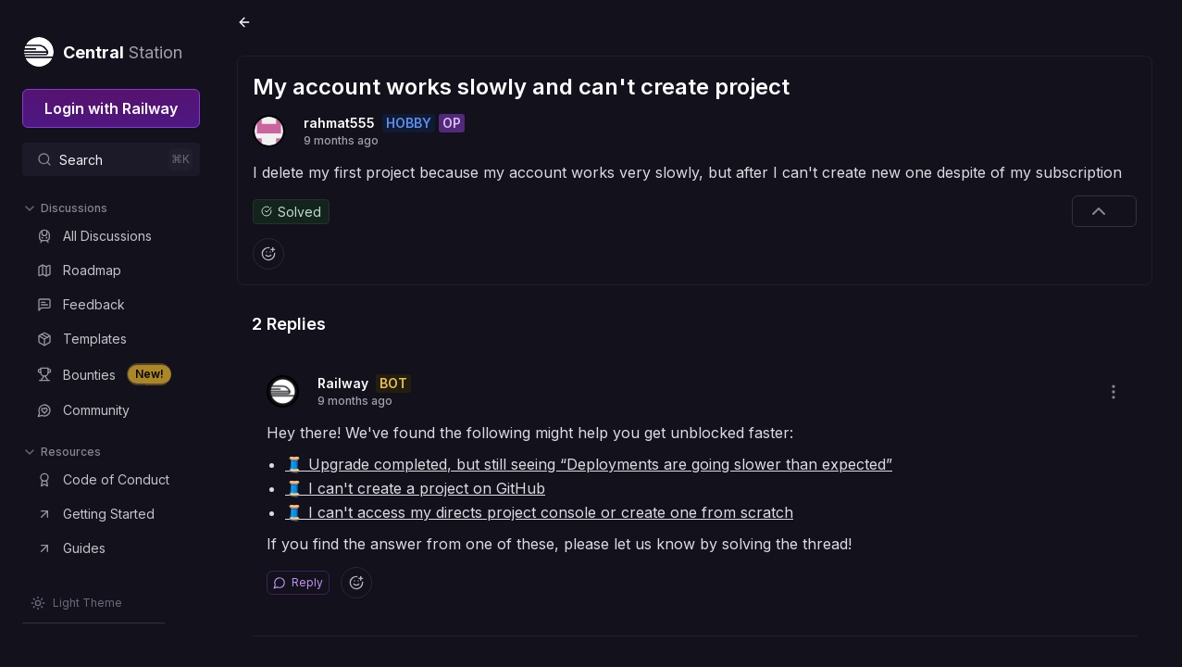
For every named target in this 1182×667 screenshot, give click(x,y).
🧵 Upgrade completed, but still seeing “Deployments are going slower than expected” (588, 464)
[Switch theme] (76, 603)
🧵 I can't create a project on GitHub (415, 488)
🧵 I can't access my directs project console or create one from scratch (539, 512)
